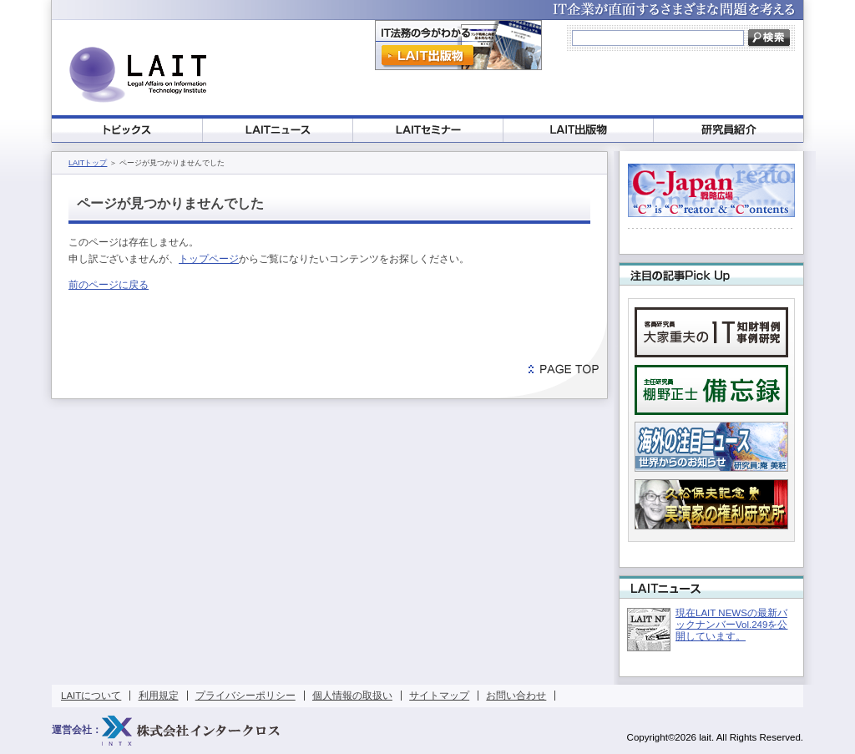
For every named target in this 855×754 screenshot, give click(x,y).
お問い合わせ (516, 696)
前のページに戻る (108, 285)
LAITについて (91, 696)
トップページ (209, 259)
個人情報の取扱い (352, 696)
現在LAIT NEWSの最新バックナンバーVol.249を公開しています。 (731, 624)
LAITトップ (87, 163)
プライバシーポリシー (245, 696)
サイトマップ (439, 696)
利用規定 (159, 696)
